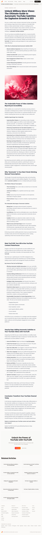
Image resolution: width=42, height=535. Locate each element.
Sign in (31, 1)
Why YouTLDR (10, 1)
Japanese (21, 525)
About (2, 509)
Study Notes (14, 514)
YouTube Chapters (25, 514)
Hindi (18, 525)
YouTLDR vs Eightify (4, 512)
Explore (20, 1)
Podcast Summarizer (15, 512)
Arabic (29, 525)
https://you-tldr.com (9, 427)
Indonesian (3, 527)
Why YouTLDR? (4, 511)
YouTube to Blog (25, 507)
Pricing (15, 1)
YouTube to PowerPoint (26, 512)
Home (6, 1)
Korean (25, 525)
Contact (2, 518)
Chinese (32, 525)
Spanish (2, 525)
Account (33, 511)
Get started (18, 448)
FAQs (2, 516)
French (6, 525)
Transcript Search (15, 516)
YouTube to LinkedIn (25, 509)
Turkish (39, 525)
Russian (35, 525)
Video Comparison (15, 511)
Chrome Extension (15, 507)
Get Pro (37, 1)
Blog (24, 1)
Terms (33, 509)
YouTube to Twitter (25, 511)
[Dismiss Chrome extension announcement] (40, 4)
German (9, 525)
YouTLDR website (30, 341)
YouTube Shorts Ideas (26, 516)
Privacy (33, 507)
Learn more (24, 448)
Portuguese (14, 525)
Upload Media (14, 509)
